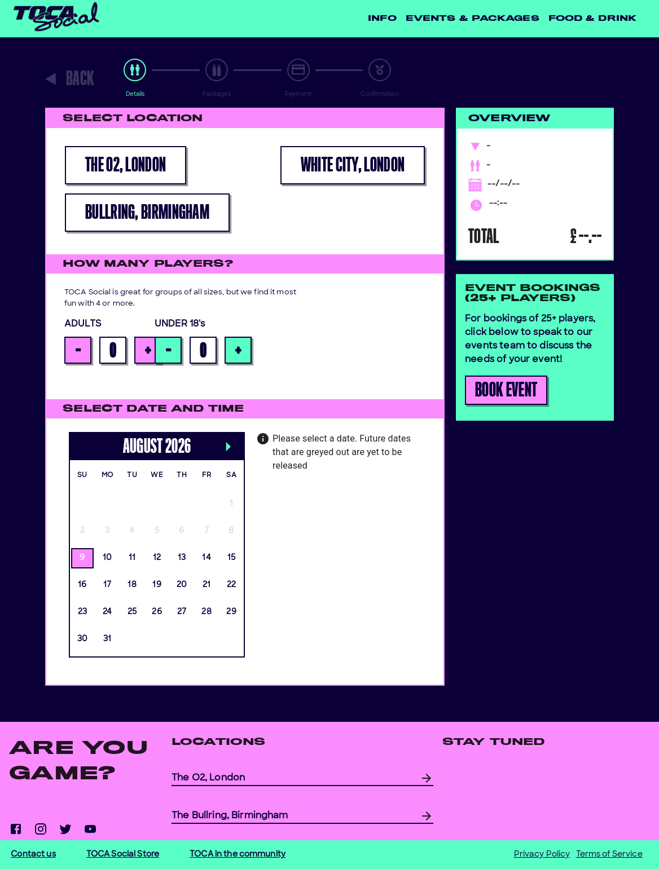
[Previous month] (74, 435)
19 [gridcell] (156, 585)
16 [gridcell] (82, 585)
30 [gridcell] (82, 639)
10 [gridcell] (107, 558)
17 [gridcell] (107, 585)
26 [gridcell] (157, 612)
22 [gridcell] (231, 585)
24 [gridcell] (107, 612)
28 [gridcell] (206, 612)
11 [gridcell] (132, 558)
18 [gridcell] (132, 585)
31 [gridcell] (107, 639)
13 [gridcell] (182, 558)
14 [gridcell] (206, 558)
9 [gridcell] (82, 558)
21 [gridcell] (207, 585)
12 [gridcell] (157, 558)
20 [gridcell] (182, 585)
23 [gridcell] (82, 612)
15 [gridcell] (231, 558)
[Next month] (228, 448)
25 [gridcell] (132, 612)
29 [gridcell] (231, 612)
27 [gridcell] (182, 612)
